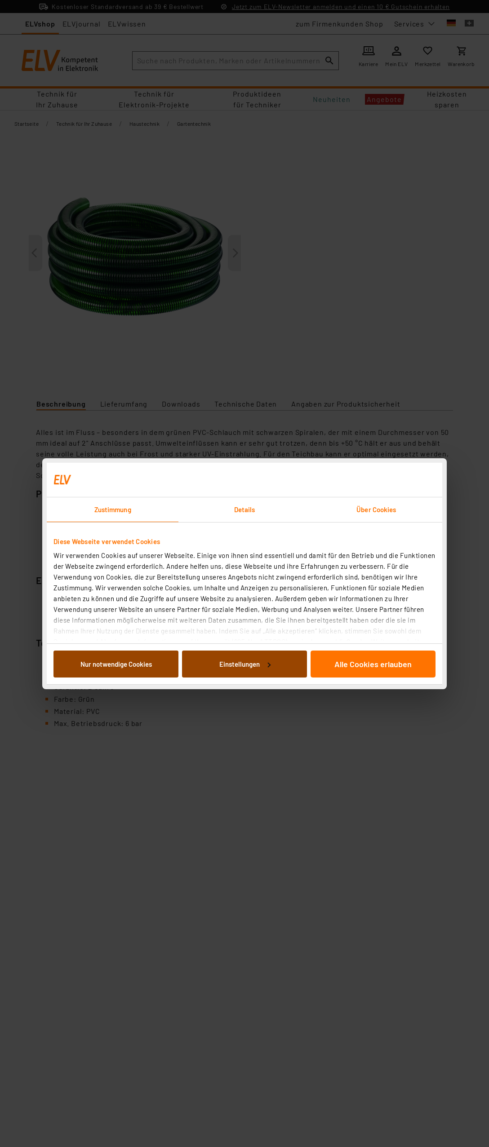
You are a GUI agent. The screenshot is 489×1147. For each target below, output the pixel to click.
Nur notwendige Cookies (116, 664)
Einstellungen (245, 664)
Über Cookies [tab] (376, 509)
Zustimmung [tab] (112, 509)
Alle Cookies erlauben (373, 664)
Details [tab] (244, 509)
